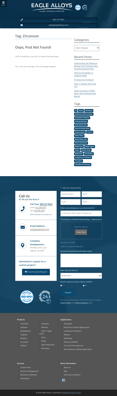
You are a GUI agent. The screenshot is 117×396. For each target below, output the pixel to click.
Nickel (43, 341)
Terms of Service (81, 303)
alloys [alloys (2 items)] (81, 110)
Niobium (23, 338)
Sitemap (66, 393)
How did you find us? (69, 270)
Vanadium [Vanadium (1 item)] (78, 161)
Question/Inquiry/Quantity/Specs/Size (76, 251)
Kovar (43, 337)
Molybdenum (25, 331)
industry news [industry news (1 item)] (80, 132)
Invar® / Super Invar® (45, 332)
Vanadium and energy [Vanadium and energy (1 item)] (82, 164)
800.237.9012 (46, 204)
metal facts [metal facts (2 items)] (79, 146)
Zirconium (24, 342)
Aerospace (68, 324)
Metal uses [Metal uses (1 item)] (79, 154)
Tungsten (23, 335)
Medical (67, 335)
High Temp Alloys (48, 345)
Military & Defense (71, 342)
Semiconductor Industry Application (78, 349)
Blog (65, 371)
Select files (81, 232)
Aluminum (24, 324)
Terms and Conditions (72, 375)
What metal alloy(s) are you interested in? (77, 208)
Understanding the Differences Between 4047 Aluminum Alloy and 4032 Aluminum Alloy (86, 66)
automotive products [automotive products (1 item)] (82, 118)
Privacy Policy (65, 303)
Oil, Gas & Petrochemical (73, 346)
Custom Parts (25, 368)
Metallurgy (68, 338)
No (86, 285)
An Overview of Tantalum (84, 80)
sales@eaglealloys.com (44, 25)
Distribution (24, 379)
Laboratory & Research (72, 331)
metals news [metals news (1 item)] (86, 150)
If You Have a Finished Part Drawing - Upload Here (81, 220)
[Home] (52, 7)
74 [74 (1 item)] (75, 110)
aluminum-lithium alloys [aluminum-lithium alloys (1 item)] (84, 114)
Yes (63, 285)
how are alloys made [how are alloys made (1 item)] (82, 128)
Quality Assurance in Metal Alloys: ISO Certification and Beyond (85, 93)
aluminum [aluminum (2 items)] (88, 110)
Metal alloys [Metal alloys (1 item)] (79, 135)
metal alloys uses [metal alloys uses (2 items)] (81, 139)
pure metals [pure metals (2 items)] (89, 154)
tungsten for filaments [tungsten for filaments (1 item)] (83, 157)
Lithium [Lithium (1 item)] (89, 132)
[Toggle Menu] (3, 3)
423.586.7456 (39, 211)
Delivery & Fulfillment (28, 375)
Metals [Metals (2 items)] (77, 150)
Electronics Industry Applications (76, 327)
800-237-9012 (42, 20)
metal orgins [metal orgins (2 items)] (89, 146)
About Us (67, 368)
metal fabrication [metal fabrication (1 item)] (81, 143)
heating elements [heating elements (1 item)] (81, 121)
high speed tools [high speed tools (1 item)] (81, 125)
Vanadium (45, 324)
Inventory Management (29, 371)
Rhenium (44, 327)
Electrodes (45, 348)
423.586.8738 (40, 208)
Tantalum (23, 327)
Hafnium (23, 346)
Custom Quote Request (36, 272)
